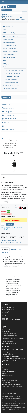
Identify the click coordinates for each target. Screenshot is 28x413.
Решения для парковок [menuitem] (12, 76)
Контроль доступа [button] (9, 58)
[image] (14, 166)
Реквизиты (5, 377)
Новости (6, 105)
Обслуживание (8, 115)
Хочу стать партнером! (8, 240)
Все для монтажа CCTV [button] (10, 48)
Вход (17, 18)
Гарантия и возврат (7, 375)
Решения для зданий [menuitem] (11, 79)
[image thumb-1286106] (4, 178)
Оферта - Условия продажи (9, 380)
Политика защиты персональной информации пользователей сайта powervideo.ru (12, 386)
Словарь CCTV (8, 112)
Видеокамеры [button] (8, 27)
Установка (6, 97)
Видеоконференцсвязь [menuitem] (11, 82)
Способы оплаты (6, 382)
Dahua (17, 208)
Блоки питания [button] (8, 54)
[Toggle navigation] (3, 2)
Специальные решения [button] (11, 67)
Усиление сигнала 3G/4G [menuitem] (11, 85)
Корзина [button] (22, 18)
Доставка (4, 379)
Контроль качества (10, 129)
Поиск (24, 13)
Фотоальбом (7, 122)
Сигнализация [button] (8, 39)
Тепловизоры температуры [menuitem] (12, 51)
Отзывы (4, 373)
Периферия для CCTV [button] (10, 45)
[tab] (5, 249)
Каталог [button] (11, 7)
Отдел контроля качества (9, 371)
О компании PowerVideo (9, 360)
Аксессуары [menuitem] (7, 61)
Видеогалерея (8, 126)
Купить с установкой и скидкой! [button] (11, 242)
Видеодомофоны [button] (9, 42)
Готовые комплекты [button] (10, 88)
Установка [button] (6, 10)
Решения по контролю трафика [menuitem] (14, 70)
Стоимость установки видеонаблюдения (13, 358)
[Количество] (2, 224)
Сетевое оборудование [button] (10, 36)
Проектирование (9, 119)
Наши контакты (6, 362)
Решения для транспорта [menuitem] (12, 73)
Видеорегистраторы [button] (10, 30)
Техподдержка (8, 108)
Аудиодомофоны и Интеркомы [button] (13, 64)
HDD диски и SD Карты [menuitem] (9, 33)
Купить (10, 224)
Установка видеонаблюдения (10, 356)
